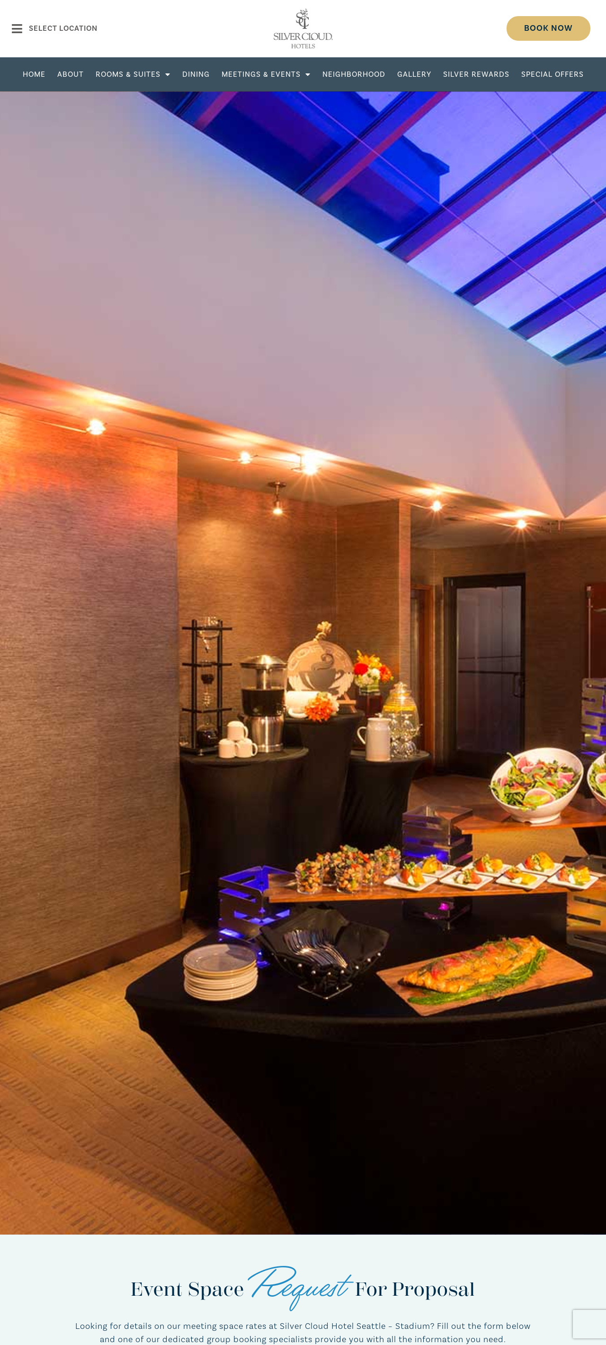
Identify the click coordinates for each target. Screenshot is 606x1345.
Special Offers (552, 74)
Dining (196, 74)
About (70, 74)
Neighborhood (353, 74)
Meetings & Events (266, 74)
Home (34, 74)
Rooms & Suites (133, 74)
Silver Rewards (476, 74)
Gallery (414, 74)
